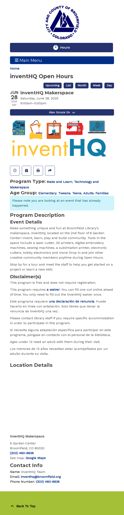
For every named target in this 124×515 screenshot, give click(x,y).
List (68, 85)
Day (109, 85)
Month (82, 85)
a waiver (53, 289)
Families (101, 193)
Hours (67, 47)
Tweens (64, 193)
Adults (88, 193)
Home (14, 68)
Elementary (47, 193)
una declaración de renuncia (71, 301)
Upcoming (52, 85)
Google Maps (36, 458)
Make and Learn (59, 182)
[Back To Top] (62, 506)
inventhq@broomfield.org (41, 477)
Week (96, 85)
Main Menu (28, 60)
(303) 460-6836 (22, 453)
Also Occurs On (62, 112)
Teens (76, 193)
